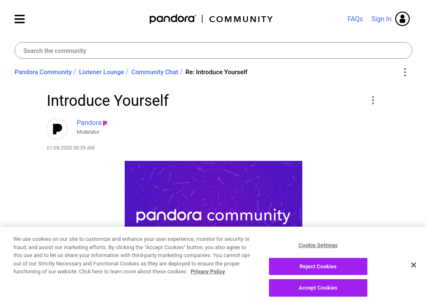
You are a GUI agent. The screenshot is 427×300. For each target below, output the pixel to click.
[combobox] (213, 50)
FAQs (355, 19)
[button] (372, 100)
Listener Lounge (101, 72)
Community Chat (154, 72)
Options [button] (404, 72)
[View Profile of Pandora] (89, 123)
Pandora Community (211, 18)
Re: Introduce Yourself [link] (216, 72)
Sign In (382, 19)
